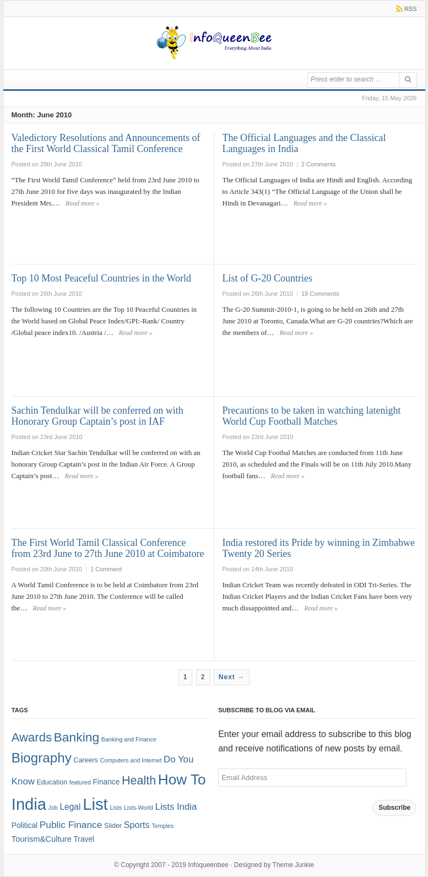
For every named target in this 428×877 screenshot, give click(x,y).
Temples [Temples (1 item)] (162, 825)
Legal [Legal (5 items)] (69, 806)
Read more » (82, 203)
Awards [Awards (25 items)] (32, 737)
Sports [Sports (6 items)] (137, 825)
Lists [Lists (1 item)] (116, 807)
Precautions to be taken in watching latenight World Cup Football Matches (312, 416)
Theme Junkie (293, 865)
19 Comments (320, 293)
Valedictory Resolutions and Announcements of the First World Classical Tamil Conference (106, 143)
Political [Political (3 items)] (24, 825)
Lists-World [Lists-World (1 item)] (138, 807)
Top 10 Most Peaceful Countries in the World (101, 278)
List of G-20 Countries (268, 278)
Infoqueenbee (208, 865)
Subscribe (394, 807)
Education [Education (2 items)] (52, 782)
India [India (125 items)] (29, 804)
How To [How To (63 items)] (182, 779)
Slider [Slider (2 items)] (113, 826)
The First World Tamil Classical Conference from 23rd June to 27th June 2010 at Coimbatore (108, 548)
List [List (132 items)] (95, 804)
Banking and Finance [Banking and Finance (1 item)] (128, 739)
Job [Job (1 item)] (53, 807)
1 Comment (106, 569)
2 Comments (318, 164)
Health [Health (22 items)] (139, 780)
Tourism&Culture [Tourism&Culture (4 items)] (42, 839)
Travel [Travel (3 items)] (83, 839)
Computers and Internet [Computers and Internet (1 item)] (130, 760)
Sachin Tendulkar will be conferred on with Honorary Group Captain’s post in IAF (97, 416)
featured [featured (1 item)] (80, 782)
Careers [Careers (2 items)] (85, 760)
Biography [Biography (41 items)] (42, 757)
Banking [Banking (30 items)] (77, 737)
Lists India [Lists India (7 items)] (176, 807)
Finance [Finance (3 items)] (106, 782)
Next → (232, 677)
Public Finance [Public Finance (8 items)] (71, 824)
